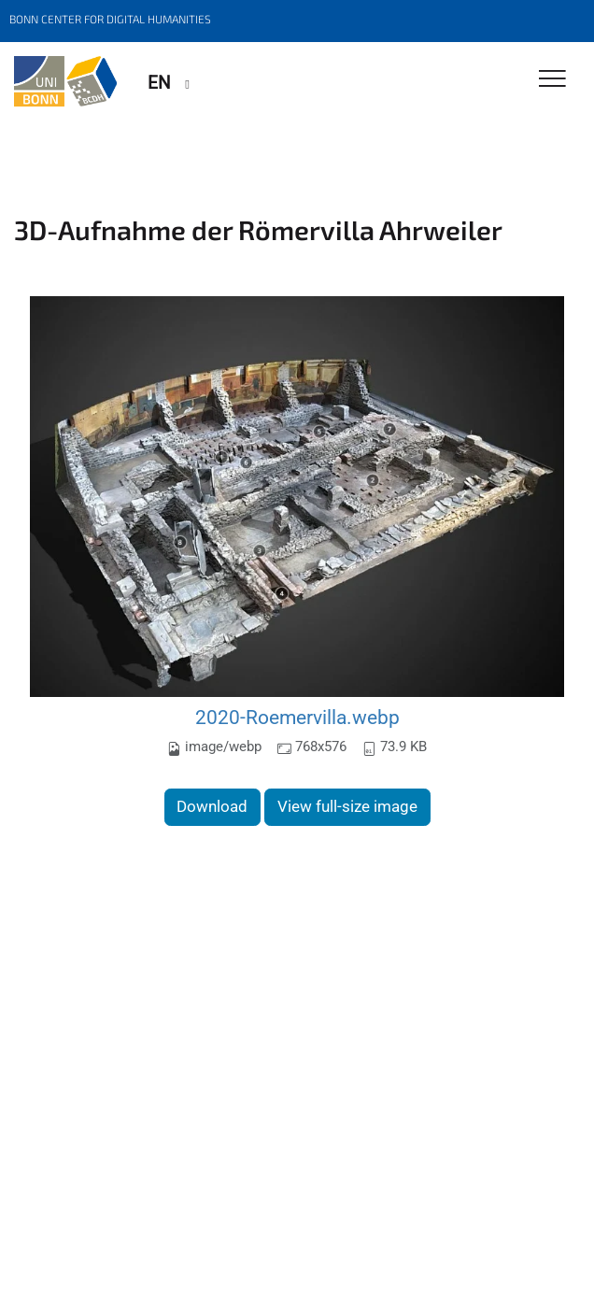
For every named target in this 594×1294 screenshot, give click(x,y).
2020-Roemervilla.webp (297, 717)
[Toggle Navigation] (552, 80)
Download (212, 806)
